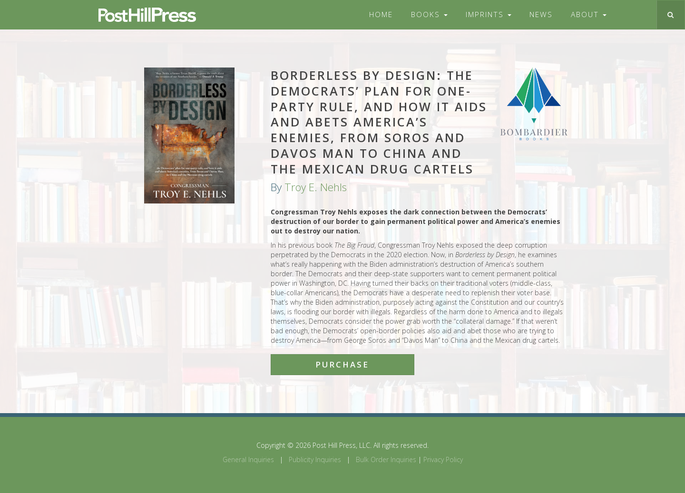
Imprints (488, 14)
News (541, 14)
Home (381, 14)
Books (429, 14)
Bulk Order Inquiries (386, 459)
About (589, 14)
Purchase (342, 364)
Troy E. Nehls (315, 187)
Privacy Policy (443, 459)
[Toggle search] (670, 14)
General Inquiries (248, 459)
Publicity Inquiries (315, 459)
